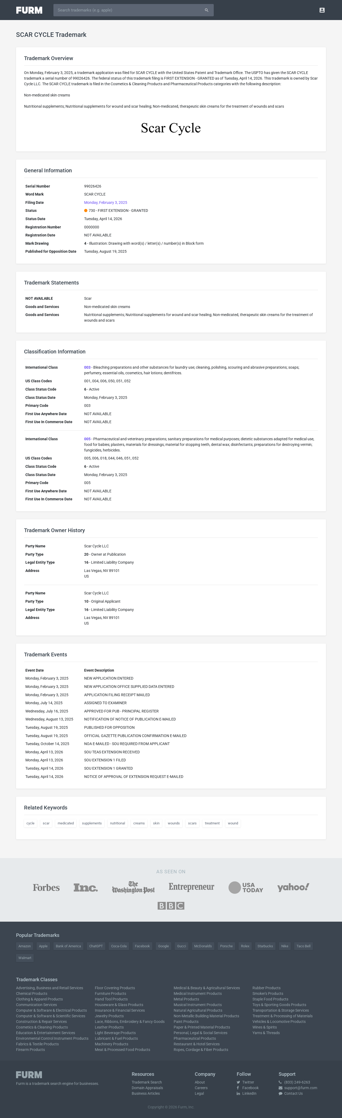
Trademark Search (147, 1082)
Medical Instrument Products (198, 993)
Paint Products (186, 1021)
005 (87, 439)
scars (192, 823)
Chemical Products (31, 993)
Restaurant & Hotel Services (197, 1044)
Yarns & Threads (266, 1033)
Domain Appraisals (147, 1088)
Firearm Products (30, 1049)
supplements (92, 823)
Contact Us (291, 1093)
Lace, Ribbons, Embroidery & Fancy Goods (130, 1021)
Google (163, 946)
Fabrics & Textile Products (37, 1044)
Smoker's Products (267, 993)
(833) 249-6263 (294, 1082)
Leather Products (109, 1027)
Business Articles (146, 1093)
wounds (174, 823)
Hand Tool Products (111, 999)
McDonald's (203, 946)
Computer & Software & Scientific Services (50, 1016)
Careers (201, 1088)
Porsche (226, 946)
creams (139, 823)
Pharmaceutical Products (195, 1038)
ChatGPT (96, 946)
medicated (66, 823)
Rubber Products (266, 988)
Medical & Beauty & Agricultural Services (207, 988)
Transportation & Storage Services (280, 1010)
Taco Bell (303, 946)
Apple (43, 946)
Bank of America (68, 946)
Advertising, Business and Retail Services (49, 988)
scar (46, 823)
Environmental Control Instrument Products (52, 1038)
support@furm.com (298, 1088)
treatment (212, 823)
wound (233, 823)
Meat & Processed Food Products (122, 1049)
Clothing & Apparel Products (39, 999)
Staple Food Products (270, 999)
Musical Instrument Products (198, 1005)
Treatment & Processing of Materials (282, 1016)
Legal (199, 1093)
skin (156, 823)
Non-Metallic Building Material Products (206, 1016)
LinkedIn (246, 1093)
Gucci (181, 946)
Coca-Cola (119, 946)
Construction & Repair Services (41, 1021)
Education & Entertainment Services (45, 1033)
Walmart (24, 958)
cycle (30, 823)
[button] (322, 10)
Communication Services (36, 1005)
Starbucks (265, 946)
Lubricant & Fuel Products (116, 1038)
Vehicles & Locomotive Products (279, 1021)
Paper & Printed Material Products (202, 1027)
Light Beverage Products (115, 1033)
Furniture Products (110, 993)
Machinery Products (111, 1044)
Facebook (142, 946)
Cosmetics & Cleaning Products (42, 1027)
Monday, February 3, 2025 (105, 202)
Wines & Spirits (264, 1027)
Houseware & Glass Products (119, 1005)
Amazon (24, 946)
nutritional (117, 823)
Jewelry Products (109, 1016)
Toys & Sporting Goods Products (279, 1005)
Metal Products (186, 999)
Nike (284, 946)
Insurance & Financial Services (120, 1010)
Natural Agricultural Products (198, 1010)
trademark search (46, 1083)
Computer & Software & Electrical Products (51, 1010)
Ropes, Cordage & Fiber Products (201, 1049)
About (200, 1082)
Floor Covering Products (115, 988)
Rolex (245, 946)
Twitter (245, 1082)
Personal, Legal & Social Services (200, 1033)
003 (87, 367)
